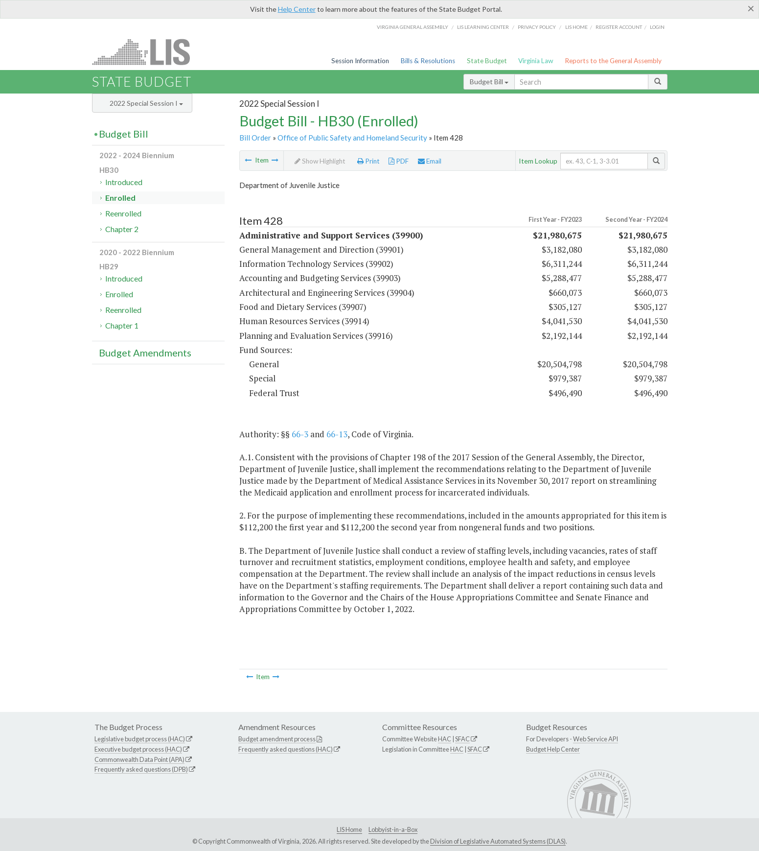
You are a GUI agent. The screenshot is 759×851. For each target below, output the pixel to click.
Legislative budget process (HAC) (139, 739)
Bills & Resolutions (428, 61)
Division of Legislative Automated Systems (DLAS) (498, 841)
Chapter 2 (121, 229)
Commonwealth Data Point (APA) (139, 759)
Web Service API (595, 739)
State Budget (487, 61)
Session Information (360, 61)
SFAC (462, 739)
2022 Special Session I (146, 103)
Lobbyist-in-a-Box (392, 829)
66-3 (300, 434)
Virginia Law (535, 61)
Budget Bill (489, 81)
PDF (399, 161)
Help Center (297, 9)
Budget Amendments (145, 352)
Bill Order (255, 137)
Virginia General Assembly (412, 27)
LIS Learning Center (483, 27)
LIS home (576, 27)
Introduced (123, 182)
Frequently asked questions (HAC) (285, 749)
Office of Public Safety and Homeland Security (352, 137)
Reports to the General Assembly (613, 61)
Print (368, 161)
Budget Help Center (553, 749)
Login (657, 27)
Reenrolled (123, 213)
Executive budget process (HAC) (138, 749)
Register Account (619, 27)
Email (429, 161)
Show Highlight (320, 161)
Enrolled (120, 197)
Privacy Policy (537, 27)
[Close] (751, 8)
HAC (444, 739)
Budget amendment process (277, 739)
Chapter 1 (121, 325)
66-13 (336, 434)
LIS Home (349, 829)
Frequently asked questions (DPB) (141, 769)
